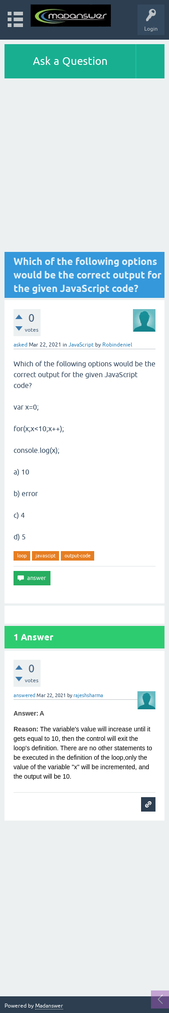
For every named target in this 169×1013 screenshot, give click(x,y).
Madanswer (49, 1006)
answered (24, 695)
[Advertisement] (84, 167)
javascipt (45, 555)
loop (22, 555)
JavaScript (81, 345)
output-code (77, 555)
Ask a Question (70, 61)
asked (20, 345)
